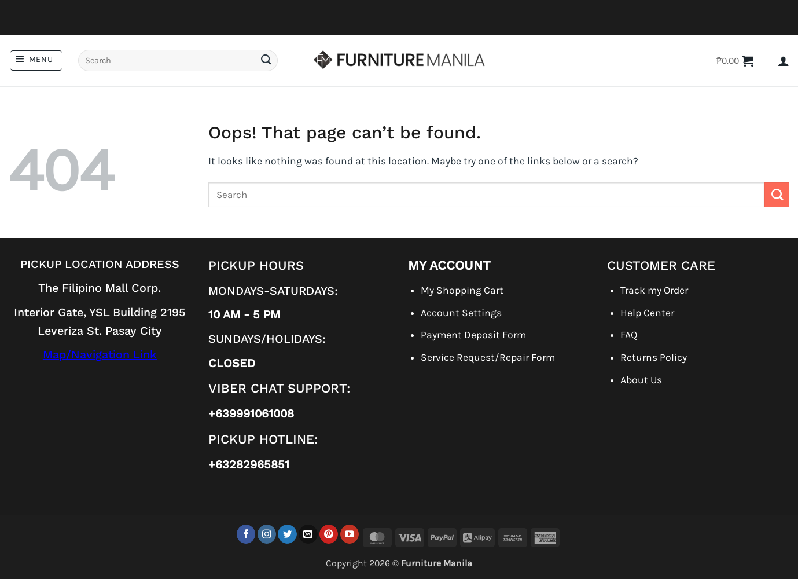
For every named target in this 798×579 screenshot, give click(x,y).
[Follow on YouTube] (349, 534)
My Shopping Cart (462, 290)
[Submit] (265, 60)
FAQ (628, 334)
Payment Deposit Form (473, 334)
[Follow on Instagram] (267, 534)
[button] (36, 60)
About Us (641, 380)
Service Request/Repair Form (488, 357)
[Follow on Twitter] (287, 534)
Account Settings (461, 312)
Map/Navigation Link (100, 354)
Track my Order (654, 290)
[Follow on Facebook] (246, 534)
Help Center (647, 312)
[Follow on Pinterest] (329, 534)
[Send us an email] (308, 534)
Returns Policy (653, 357)
